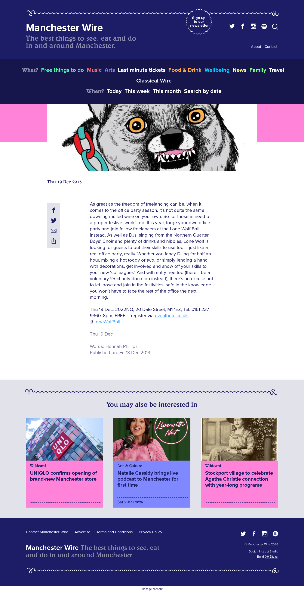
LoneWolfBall (106, 322)
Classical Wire (154, 80)
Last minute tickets (141, 70)
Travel (276, 70)
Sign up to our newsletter (199, 21)
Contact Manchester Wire (47, 532)
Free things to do (62, 70)
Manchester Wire (64, 28)
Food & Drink (185, 70)
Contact (270, 46)
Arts (110, 70)
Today (114, 91)
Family (257, 70)
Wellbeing (217, 70)
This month (167, 91)
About (256, 46)
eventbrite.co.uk (171, 316)
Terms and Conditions (114, 532)
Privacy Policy (150, 532)
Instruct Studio (268, 551)
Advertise (82, 532)
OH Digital (271, 556)
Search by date (202, 91)
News (239, 70)
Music (94, 70)
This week (137, 91)
